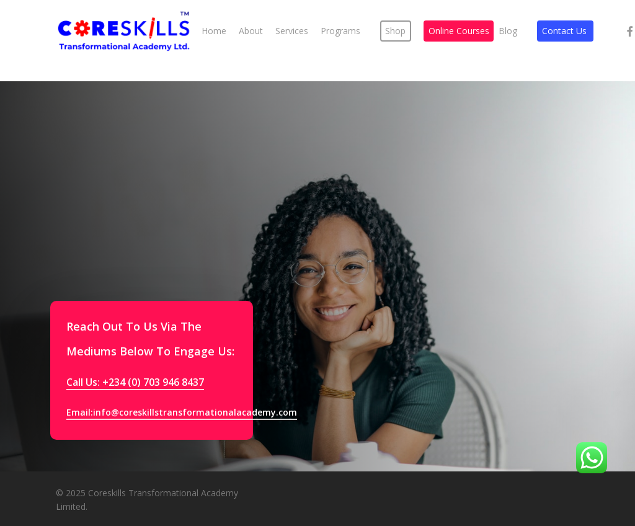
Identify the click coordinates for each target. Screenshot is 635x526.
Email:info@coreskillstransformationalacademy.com (181, 412)
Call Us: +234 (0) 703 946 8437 (135, 382)
